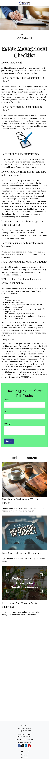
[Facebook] (19, 745)
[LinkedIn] (26, 745)
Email (6, 411)
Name (6, 400)
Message (7, 423)
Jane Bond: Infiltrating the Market (21, 553)
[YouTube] (29, 745)
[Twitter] (22, 745)
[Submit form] (9, 441)
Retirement (24, 755)
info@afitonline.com (24, 742)
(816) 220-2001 (26, 729)
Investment (24, 757)
